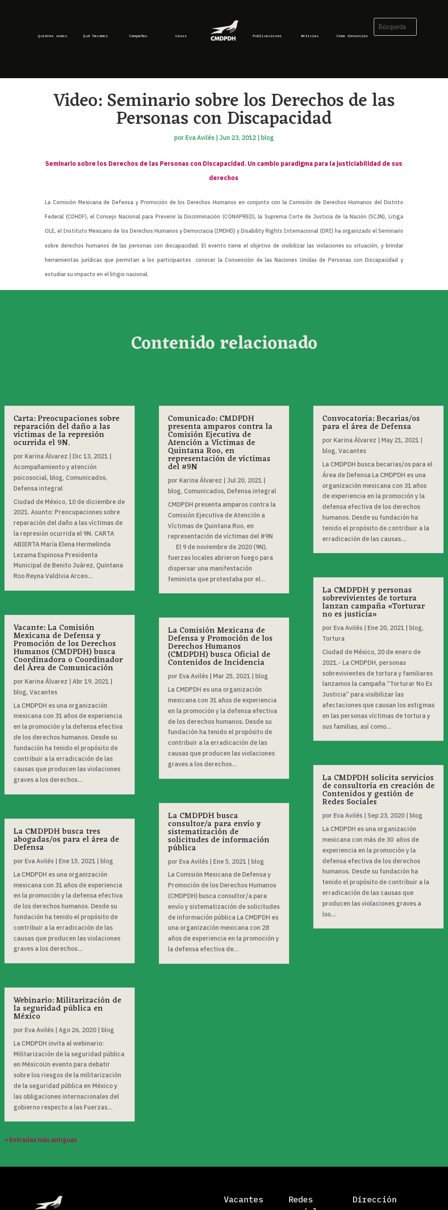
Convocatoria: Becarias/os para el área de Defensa (371, 423)
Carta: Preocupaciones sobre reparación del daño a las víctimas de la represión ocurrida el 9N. (66, 431)
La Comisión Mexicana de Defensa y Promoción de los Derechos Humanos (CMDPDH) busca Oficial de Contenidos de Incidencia (220, 646)
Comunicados (86, 478)
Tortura (333, 638)
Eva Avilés (199, 138)
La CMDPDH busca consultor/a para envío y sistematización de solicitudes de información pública (218, 832)
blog (267, 138)
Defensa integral (38, 488)
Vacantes (43, 692)
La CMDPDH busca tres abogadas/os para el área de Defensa (66, 839)
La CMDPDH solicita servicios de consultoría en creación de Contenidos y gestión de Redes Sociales (378, 790)
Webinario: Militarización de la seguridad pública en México (67, 1008)
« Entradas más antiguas (40, 1140)
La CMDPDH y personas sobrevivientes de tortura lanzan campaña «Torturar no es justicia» (373, 602)
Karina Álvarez (46, 456)
